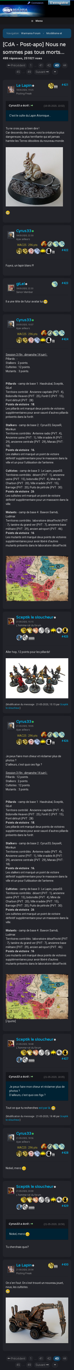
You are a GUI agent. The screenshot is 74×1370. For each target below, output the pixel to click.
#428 (65, 1152)
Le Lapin (24, 85)
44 (64, 65)
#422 (65, 250)
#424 (65, 339)
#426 (65, 740)
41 (41, 65)
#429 (65, 1205)
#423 (65, 283)
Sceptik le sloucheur (34, 617)
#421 (65, 84)
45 (18, 72)
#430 (65, 1264)
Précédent (16, 65)
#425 (65, 636)
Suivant (42, 72)
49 (29, 72)
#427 (65, 1058)
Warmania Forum (30, 33)
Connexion (35, 2)
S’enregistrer (59, 2)
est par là (44, 1107)
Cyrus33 (23, 231)
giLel (20, 284)
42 (49, 65)
